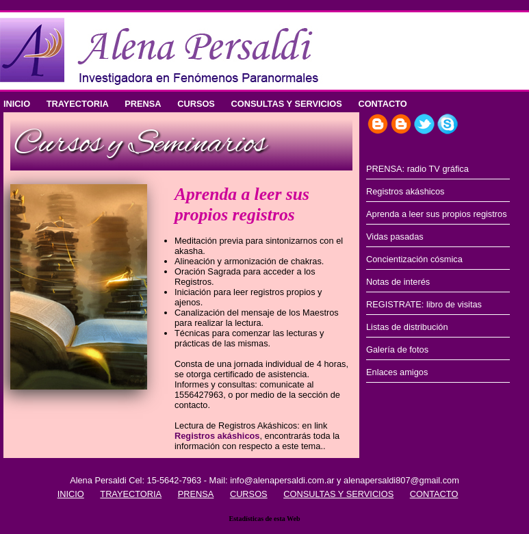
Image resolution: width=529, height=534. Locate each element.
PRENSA (143, 104)
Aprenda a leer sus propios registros (436, 214)
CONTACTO (382, 104)
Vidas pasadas (395, 236)
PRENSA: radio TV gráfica (417, 169)
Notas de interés (398, 282)
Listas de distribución (407, 327)
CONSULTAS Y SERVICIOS (286, 104)
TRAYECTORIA (78, 104)
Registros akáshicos (217, 436)
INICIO (16, 104)
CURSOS (196, 104)
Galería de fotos (397, 349)
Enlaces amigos (397, 372)
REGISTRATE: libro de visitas (424, 304)
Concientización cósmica (414, 259)
